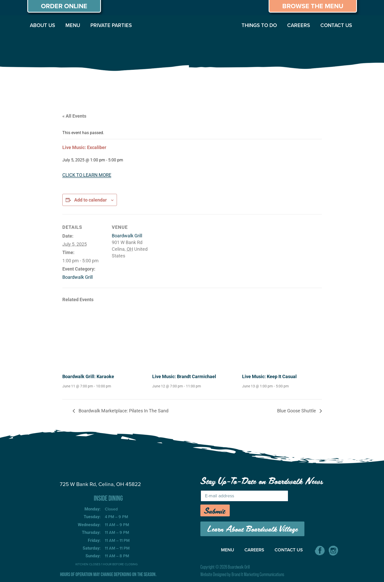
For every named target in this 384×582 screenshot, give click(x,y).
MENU (72, 25)
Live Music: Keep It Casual (269, 376)
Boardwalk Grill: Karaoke (88, 376)
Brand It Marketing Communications (258, 574)
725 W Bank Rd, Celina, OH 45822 (100, 484)
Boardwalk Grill (77, 277)
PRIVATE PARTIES (111, 25)
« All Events (74, 116)
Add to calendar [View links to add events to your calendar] (90, 200)
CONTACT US (336, 25)
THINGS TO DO (259, 25)
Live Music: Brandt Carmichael (184, 376)
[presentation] (102, 339)
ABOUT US (42, 25)
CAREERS (298, 25)
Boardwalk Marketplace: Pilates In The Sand (123, 410)
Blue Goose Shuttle (297, 410)
